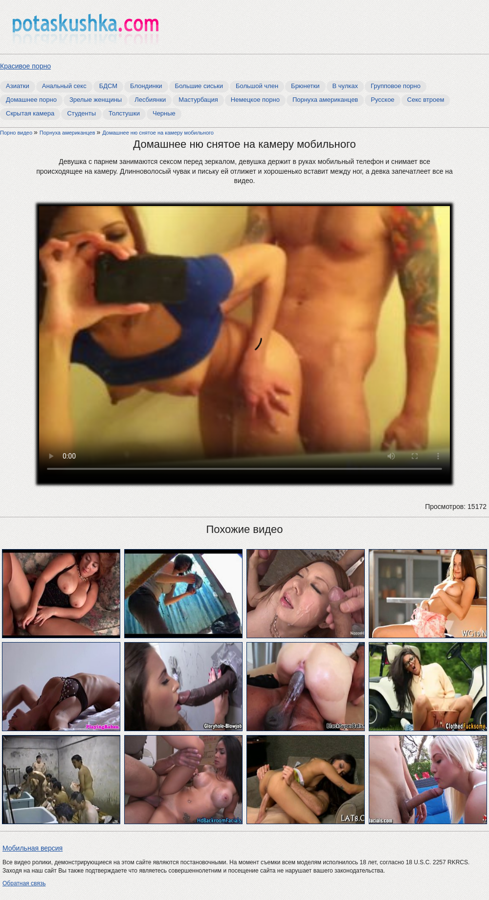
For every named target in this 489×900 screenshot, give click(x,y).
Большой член (257, 86)
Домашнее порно (31, 99)
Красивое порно (25, 66)
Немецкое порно (255, 99)
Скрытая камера (30, 113)
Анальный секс (64, 86)
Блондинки (146, 86)
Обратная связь (23, 883)
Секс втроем (426, 99)
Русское (382, 99)
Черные (164, 113)
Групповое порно (396, 86)
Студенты (81, 113)
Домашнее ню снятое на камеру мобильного (158, 133)
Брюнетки (305, 86)
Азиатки (17, 86)
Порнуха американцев (325, 99)
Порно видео (17, 133)
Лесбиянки (150, 99)
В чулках (345, 86)
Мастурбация (198, 99)
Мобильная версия (32, 848)
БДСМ (108, 86)
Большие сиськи (199, 86)
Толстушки (124, 113)
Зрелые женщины (95, 99)
